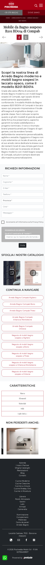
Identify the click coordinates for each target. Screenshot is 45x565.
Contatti (22, 475)
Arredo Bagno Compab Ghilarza (22, 327)
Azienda (22, 463)
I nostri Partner (22, 465)
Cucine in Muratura (22, 491)
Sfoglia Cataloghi (22, 468)
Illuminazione (22, 515)
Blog (22, 473)
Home (8, 18)
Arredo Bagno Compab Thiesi (22, 311)
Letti (22, 504)
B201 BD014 (22, 21)
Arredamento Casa (18, 18)
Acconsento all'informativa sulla (24, 222)
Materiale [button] (22, 403)
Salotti (22, 502)
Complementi (22, 517)
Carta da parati (22, 522)
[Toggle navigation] (41, 5)
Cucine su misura (22, 486)
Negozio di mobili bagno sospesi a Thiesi (22, 354)
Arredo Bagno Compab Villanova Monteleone (22, 318)
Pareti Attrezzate (22, 499)
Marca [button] (22, 393)
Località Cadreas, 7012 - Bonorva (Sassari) (23, 534)
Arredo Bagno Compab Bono (22, 304)
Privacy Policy (37, 222)
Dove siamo (34, 12)
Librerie (22, 496)
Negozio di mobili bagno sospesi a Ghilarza (22, 373)
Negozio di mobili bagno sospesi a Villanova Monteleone (22, 363)
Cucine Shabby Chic (22, 489)
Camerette (22, 509)
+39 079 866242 (11, 12)
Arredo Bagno (32, 18)
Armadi (22, 507)
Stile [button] (22, 408)
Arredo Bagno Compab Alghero (22, 298)
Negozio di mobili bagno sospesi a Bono (22, 345)
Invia (22, 245)
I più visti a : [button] (22, 414)
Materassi (22, 520)
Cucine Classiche (22, 483)
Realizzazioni (22, 470)
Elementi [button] (22, 398)
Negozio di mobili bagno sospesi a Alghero (22, 336)
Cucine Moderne (22, 481)
